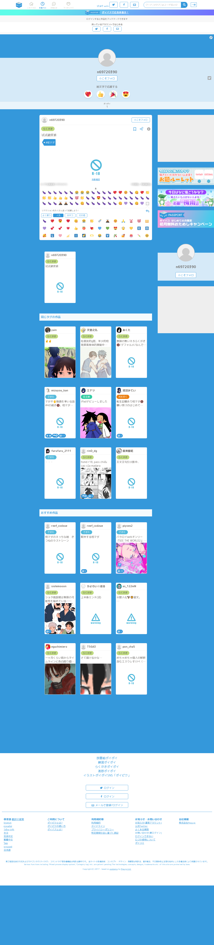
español (8, 826)
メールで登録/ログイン (107, 805)
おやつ (70, 215)
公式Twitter (141, 826)
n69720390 (107, 72)
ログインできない (144, 836)
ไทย (6, 843)
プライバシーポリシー (102, 829)
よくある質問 (142, 829)
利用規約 (95, 822)
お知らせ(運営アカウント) (148, 822)
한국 (6, 832)
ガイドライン (98, 826)
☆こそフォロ (107, 78)
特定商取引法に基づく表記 (104, 832)
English (7, 822)
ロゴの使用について (145, 839)
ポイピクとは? (55, 822)
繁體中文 (8, 839)
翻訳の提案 (18, 819)
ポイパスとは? (55, 829)
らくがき (48, 128)
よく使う (46, 215)
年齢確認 (96, 179)
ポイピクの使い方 (56, 826)
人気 (58, 215)
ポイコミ (139, 843)
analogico (114, 869)
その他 (82, 215)
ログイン (107, 787)
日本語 (7, 850)
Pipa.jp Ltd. (126, 869)
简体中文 (8, 836)
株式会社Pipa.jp (187, 822)
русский (8, 846)
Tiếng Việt (9, 829)
